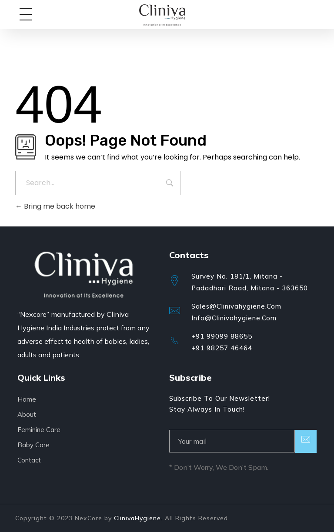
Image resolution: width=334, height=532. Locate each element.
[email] (232, 441)
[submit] (306, 441)
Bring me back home (55, 206)
